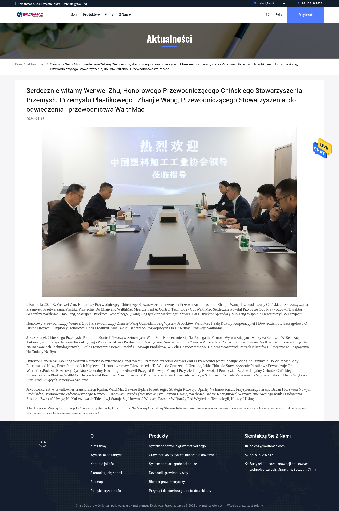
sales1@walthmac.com (270, 3)
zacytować (306, 14)
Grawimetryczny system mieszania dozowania (183, 455)
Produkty (91, 14)
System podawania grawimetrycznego (177, 446)
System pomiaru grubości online (173, 464)
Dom (74, 14)
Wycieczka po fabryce (106, 455)
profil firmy (98, 446)
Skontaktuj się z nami (106, 473)
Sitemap (96, 482)
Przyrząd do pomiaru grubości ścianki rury (180, 491)
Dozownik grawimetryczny (168, 473)
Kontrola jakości (102, 464)
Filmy (109, 14)
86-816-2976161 (310, 3)
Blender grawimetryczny (167, 482)
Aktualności (36, 64)
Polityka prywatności (106, 491)
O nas (124, 14)
